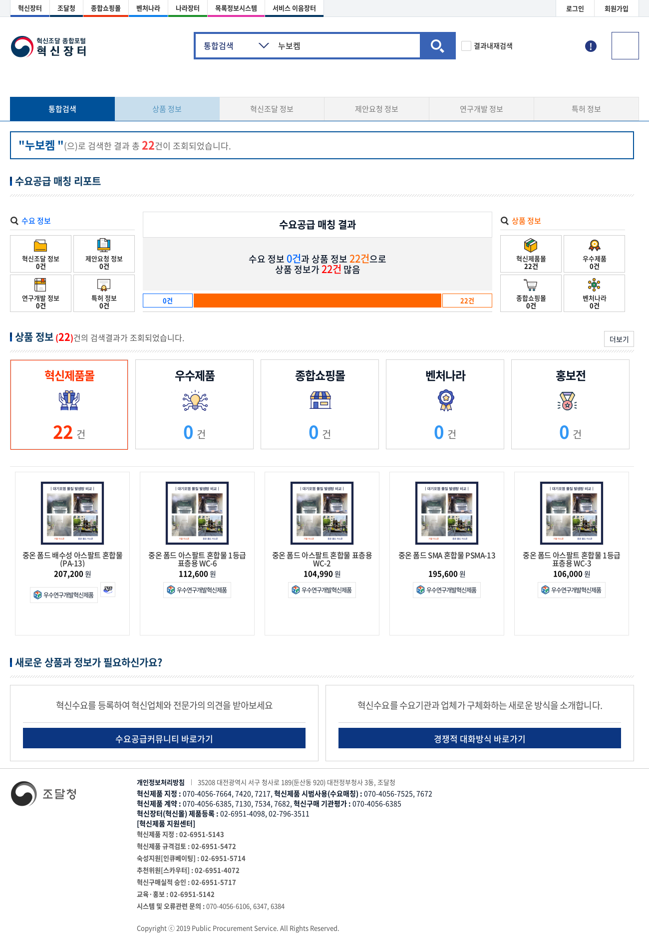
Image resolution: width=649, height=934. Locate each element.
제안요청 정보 (376, 108)
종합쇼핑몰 (106, 7)
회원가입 (617, 8)
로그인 (575, 8)
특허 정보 (586, 108)
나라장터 (188, 7)
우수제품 (595, 254)
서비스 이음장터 (294, 7)
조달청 (66, 7)
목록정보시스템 (236, 7)
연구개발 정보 (481, 108)
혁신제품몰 (531, 254)
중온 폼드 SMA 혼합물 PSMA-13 (447, 556)
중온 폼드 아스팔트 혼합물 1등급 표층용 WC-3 (572, 559)
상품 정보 (167, 108)
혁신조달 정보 (272, 108)
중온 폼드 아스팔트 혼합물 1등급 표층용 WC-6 (197, 559)
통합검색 (62, 108)
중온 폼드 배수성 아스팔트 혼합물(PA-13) (72, 559)
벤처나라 (148, 7)
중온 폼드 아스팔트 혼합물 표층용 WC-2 (322, 559)
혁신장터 (30, 7)
